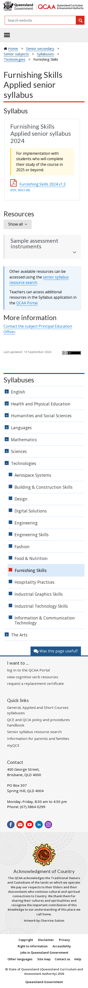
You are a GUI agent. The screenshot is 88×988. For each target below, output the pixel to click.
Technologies (14, 59)
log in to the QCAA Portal (28, 670)
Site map (43, 959)
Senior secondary (40, 48)
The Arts (19, 635)
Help (77, 959)
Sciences (19, 451)
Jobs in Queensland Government (44, 952)
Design (21, 499)
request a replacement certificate (35, 683)
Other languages (20, 959)
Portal (26, 303)
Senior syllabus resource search (34, 731)
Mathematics (24, 439)
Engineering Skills (32, 534)
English (18, 392)
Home (13, 48)
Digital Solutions (31, 511)
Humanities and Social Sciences (41, 415)
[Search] (40, 20)
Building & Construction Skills (44, 487)
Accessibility (62, 946)
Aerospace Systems (33, 475)
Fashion (22, 546)
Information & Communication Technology (45, 620)
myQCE (13, 745)
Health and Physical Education (40, 404)
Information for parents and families (38, 738)
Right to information (33, 946)
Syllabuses (45, 54)
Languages (21, 427)
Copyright (26, 940)
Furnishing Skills (31, 570)
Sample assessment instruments (34, 243)
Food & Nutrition (31, 558)
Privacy (64, 940)
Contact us (62, 959)
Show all (15, 224)
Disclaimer (46, 940)
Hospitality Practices (34, 582)
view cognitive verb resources (32, 677)
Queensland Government (44, 982)
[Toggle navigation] (7, 35)
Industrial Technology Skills (41, 606)
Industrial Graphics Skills (39, 594)
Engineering (26, 523)
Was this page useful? (56, 651)
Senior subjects (16, 54)
